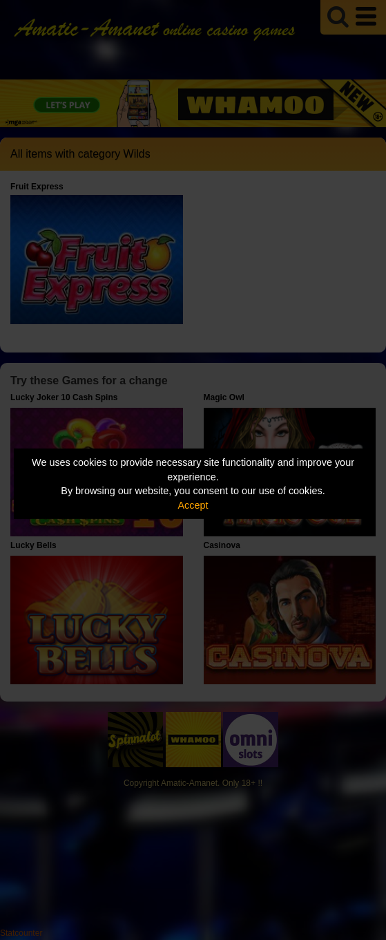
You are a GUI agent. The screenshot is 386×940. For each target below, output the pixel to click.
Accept (193, 505)
